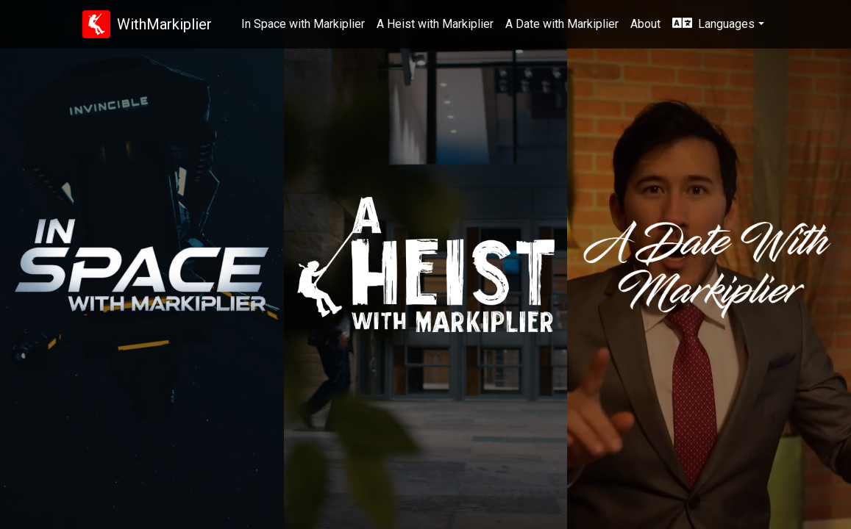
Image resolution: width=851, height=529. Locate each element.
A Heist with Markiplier (435, 24)
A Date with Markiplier (562, 24)
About (645, 24)
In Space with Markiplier (303, 24)
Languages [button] (713, 24)
